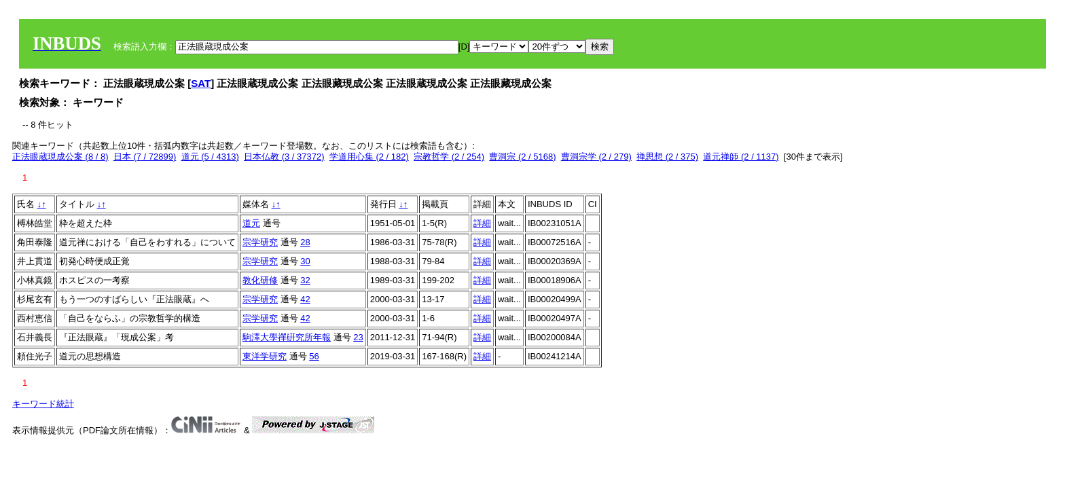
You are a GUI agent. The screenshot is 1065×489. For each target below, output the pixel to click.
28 (305, 242)
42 (305, 299)
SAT (201, 83)
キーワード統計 (43, 404)
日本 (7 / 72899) (145, 156)
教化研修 (260, 280)
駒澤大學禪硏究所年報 (286, 337)
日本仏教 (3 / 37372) (284, 156)
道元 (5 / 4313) (210, 156)
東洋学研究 (264, 356)
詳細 (482, 223)
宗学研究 (260, 242)
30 (305, 261)
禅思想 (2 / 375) (667, 156)
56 (314, 356)
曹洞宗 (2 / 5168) (522, 156)
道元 (251, 223)
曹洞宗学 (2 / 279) (596, 156)
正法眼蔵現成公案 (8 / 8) (60, 156)
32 (305, 280)
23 (358, 337)
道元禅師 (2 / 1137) (740, 156)
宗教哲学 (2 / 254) (449, 156)
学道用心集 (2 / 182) (369, 156)
